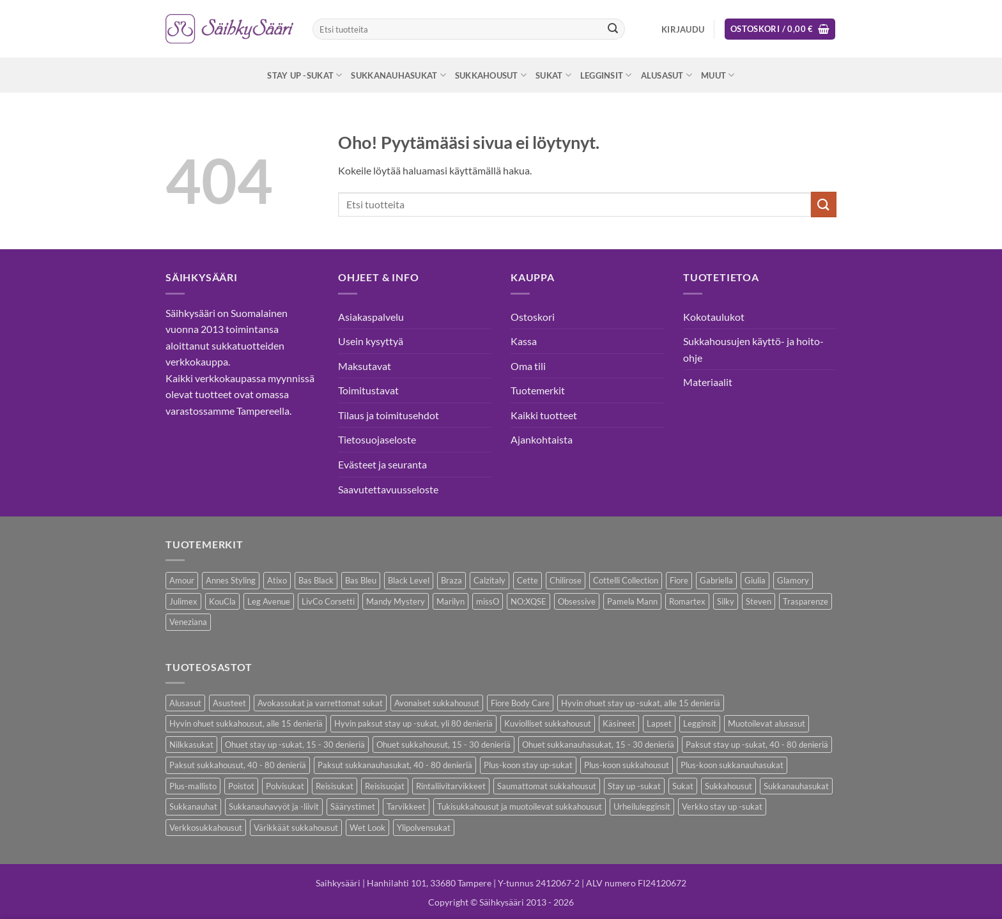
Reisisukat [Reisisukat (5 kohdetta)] (334, 786)
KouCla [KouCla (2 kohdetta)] (222, 601)
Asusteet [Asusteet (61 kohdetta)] (229, 703)
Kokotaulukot (713, 317)
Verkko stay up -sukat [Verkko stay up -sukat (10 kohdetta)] (722, 806)
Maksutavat (364, 366)
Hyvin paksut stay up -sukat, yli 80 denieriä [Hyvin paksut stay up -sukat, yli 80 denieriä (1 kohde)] (413, 723)
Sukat (553, 75)
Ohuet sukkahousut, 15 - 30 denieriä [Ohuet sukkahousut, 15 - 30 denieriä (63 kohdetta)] (443, 744)
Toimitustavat (368, 390)
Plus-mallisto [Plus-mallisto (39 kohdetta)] (193, 786)
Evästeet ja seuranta (382, 464)
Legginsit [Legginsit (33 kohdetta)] (699, 723)
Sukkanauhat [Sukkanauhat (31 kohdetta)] (193, 806)
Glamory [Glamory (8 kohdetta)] (793, 580)
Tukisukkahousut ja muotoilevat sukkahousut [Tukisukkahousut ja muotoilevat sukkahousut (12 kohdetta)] (519, 806)
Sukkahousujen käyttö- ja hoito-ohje (753, 349)
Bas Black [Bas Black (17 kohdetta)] (316, 580)
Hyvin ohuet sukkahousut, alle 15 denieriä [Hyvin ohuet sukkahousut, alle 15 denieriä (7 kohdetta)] (246, 723)
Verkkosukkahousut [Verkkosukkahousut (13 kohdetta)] (205, 827)
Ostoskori (533, 317)
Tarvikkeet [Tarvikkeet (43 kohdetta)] (406, 806)
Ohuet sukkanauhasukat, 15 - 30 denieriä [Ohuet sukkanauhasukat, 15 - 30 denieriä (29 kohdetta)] (598, 744)
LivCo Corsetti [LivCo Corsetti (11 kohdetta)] (328, 601)
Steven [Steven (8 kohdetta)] (758, 601)
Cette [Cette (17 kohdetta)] (527, 580)
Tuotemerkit (538, 390)
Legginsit (606, 75)
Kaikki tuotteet (544, 415)
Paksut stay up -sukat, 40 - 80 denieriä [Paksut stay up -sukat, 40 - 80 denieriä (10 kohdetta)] (757, 744)
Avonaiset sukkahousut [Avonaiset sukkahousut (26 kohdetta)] (436, 703)
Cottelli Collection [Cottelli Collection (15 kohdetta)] (625, 580)
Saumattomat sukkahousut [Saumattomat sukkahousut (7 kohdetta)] (546, 786)
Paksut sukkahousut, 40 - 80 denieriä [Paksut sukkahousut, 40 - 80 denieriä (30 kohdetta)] (237, 765)
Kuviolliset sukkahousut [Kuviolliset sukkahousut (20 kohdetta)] (547, 723)
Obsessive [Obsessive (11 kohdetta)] (577, 601)
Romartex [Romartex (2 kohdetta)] (687, 601)
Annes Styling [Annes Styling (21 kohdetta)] (231, 580)
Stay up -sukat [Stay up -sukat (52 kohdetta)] (634, 786)
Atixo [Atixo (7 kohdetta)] (277, 580)
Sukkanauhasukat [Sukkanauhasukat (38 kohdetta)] (796, 786)
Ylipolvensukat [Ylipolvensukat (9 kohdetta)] (424, 827)
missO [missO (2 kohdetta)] (487, 601)
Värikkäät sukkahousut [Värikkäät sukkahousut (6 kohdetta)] (296, 827)
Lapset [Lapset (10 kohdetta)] (659, 723)
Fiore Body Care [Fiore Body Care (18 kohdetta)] (520, 703)
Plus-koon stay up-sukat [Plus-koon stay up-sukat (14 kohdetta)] (528, 765)
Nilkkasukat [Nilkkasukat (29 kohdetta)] (191, 744)
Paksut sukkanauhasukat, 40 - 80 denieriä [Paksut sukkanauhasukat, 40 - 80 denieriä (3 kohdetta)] (395, 765)
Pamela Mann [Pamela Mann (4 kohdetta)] (632, 601)
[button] (682, 29)
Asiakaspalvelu (371, 317)
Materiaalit (707, 382)
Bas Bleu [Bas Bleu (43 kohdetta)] (360, 580)
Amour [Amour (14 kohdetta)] (181, 580)
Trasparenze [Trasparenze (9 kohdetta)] (805, 601)
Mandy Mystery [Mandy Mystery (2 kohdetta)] (395, 601)
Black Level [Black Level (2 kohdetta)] (408, 580)
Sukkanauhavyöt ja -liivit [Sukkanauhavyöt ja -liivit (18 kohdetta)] (274, 806)
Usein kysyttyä (370, 341)
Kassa (524, 341)
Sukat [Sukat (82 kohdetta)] (682, 786)
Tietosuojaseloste (377, 439)
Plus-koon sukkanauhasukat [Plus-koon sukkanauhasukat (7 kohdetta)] (732, 765)
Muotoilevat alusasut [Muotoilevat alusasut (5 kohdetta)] (766, 723)
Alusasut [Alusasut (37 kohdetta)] (185, 703)
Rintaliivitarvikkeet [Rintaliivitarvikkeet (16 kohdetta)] (451, 786)
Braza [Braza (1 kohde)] (451, 580)
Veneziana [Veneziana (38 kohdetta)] (188, 622)
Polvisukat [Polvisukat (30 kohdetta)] (285, 786)
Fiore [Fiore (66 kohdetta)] (679, 580)
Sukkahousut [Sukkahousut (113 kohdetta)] (728, 786)
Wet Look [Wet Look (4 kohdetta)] (367, 827)
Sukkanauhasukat (398, 75)
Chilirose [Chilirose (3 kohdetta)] (566, 580)
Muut (717, 75)
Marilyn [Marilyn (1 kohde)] (450, 601)
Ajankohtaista (542, 439)
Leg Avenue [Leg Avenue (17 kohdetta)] (268, 601)
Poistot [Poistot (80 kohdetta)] (241, 786)
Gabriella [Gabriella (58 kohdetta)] (716, 580)
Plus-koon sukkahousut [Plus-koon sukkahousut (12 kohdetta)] (626, 765)
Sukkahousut (491, 75)
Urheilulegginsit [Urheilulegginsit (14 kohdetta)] (641, 806)
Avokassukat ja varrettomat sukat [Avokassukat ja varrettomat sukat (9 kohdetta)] (320, 703)
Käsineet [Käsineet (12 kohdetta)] (619, 723)
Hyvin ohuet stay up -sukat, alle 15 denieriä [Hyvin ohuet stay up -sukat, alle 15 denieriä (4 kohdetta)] (640, 703)
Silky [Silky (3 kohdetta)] (725, 601)
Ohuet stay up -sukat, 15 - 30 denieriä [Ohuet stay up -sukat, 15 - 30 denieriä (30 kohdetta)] (295, 744)
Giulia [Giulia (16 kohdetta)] (755, 580)
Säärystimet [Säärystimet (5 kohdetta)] (352, 806)
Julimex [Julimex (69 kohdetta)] (183, 601)
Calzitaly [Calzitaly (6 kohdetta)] (489, 580)
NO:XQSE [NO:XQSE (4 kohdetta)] (528, 601)
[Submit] (613, 29)
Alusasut (667, 75)
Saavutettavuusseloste (388, 489)
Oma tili (528, 366)
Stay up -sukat (304, 75)
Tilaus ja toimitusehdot (388, 415)
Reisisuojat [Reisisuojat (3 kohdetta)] (385, 786)
